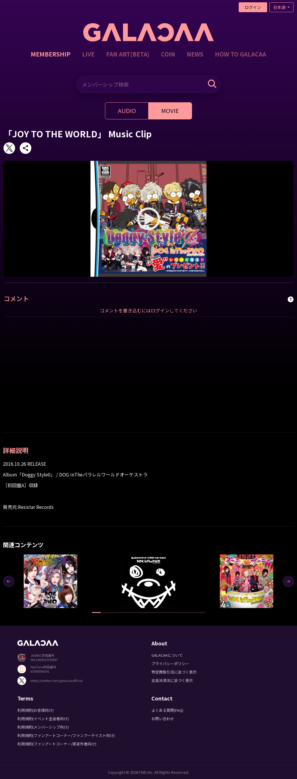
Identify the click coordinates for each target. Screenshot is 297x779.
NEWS (195, 54)
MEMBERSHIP (50, 54)
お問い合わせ (162, 718)
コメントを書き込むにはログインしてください (148, 310)
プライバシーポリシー (170, 663)
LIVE (88, 54)
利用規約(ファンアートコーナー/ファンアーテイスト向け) (66, 735)
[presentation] (9, 581)
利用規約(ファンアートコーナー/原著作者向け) (56, 743)
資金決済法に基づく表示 (172, 680)
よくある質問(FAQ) (167, 710)
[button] (96, 612)
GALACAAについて (167, 655)
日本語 (279, 7)
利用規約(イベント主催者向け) (43, 718)
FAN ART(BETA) (127, 54)
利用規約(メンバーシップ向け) (43, 727)
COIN (168, 54)
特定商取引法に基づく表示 (174, 671)
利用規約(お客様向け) (35, 710)
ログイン (253, 7)
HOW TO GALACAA (240, 54)
